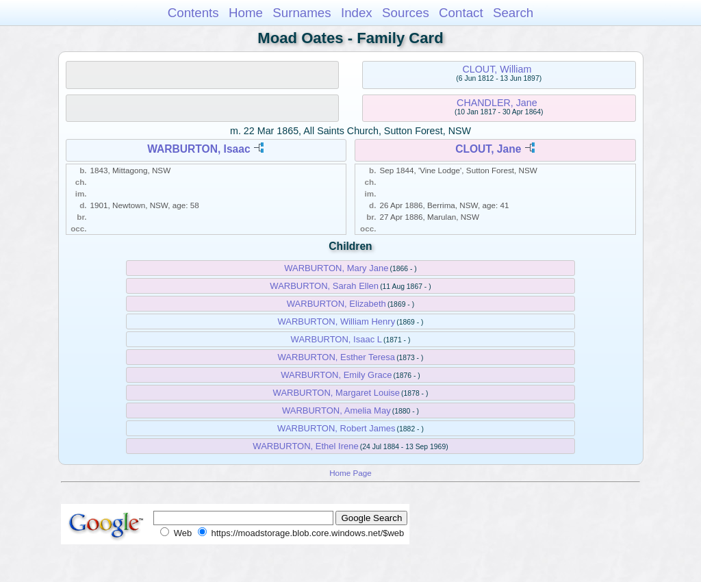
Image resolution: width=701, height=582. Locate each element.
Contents (193, 12)
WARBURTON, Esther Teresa (336, 357)
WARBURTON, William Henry (336, 321)
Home (246, 12)
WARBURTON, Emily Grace (336, 375)
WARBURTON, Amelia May (336, 410)
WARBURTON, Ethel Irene (305, 446)
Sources (405, 12)
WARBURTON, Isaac (199, 149)
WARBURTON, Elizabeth (336, 304)
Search (513, 12)
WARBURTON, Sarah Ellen (324, 286)
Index (356, 12)
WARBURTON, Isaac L (336, 339)
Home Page (350, 472)
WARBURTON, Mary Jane (336, 268)
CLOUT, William (496, 69)
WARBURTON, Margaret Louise (336, 393)
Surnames (301, 12)
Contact (461, 12)
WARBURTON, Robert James (336, 428)
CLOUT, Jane (488, 149)
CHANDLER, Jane (497, 102)
